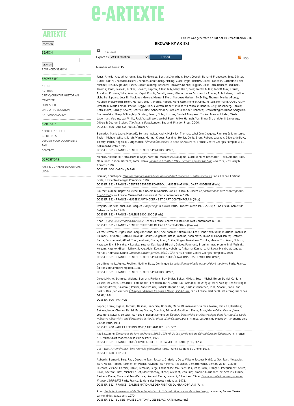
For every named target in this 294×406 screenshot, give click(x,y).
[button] (165, 57)
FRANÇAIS (48, 43)
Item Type (48, 100)
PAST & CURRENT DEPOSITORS (61, 166)
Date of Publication (56, 109)
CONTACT (48, 150)
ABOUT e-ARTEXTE (53, 131)
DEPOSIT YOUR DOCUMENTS (59, 140)
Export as (102, 57)
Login (45, 171)
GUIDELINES (49, 136)
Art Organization (54, 114)
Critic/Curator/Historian (60, 95)
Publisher (49, 105)
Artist (46, 86)
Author (47, 90)
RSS (243, 58)
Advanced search (54, 69)
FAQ (44, 145)
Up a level (106, 52)
